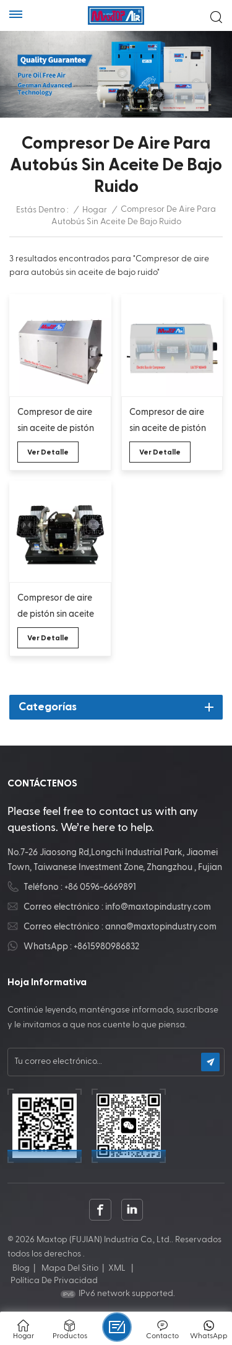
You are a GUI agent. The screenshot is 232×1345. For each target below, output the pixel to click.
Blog (21, 1268)
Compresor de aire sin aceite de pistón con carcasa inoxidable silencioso (58, 422)
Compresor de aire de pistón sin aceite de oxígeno (55, 607)
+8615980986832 (106, 946)
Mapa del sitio (69, 1268)
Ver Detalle (48, 452)
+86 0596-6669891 (100, 887)
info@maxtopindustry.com (158, 907)
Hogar (94, 210)
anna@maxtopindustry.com (161, 926)
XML (117, 1268)
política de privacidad (54, 1280)
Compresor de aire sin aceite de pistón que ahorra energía (168, 422)
